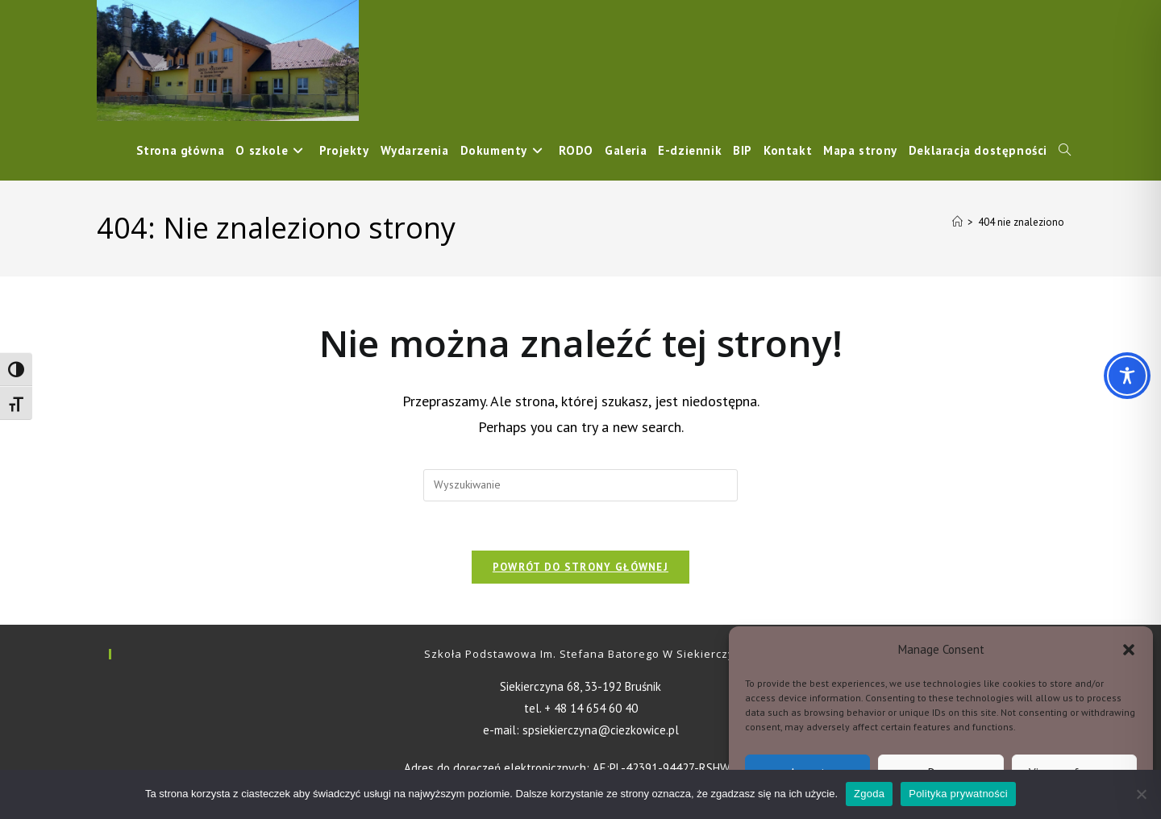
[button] (1129, 650)
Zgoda (869, 794)
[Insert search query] (580, 485)
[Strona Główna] (957, 222)
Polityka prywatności (958, 794)
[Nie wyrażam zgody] (1141, 794)
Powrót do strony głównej (580, 567)
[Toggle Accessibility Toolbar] (1127, 375)
